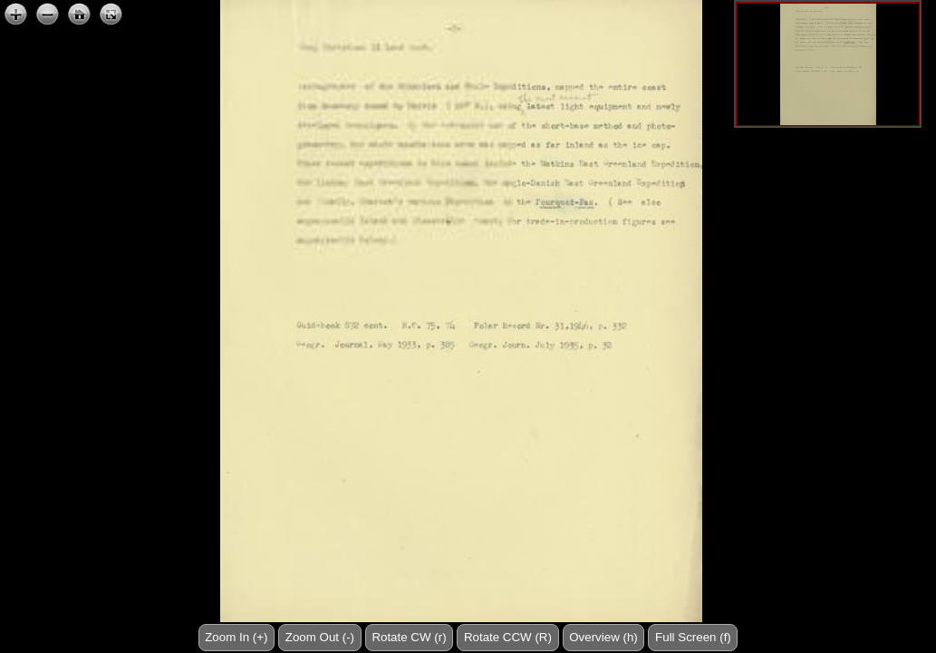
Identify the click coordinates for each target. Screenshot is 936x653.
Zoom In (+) (236, 637)
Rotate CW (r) (409, 637)
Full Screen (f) (693, 637)
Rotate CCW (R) (508, 637)
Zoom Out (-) (319, 637)
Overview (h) (603, 637)
